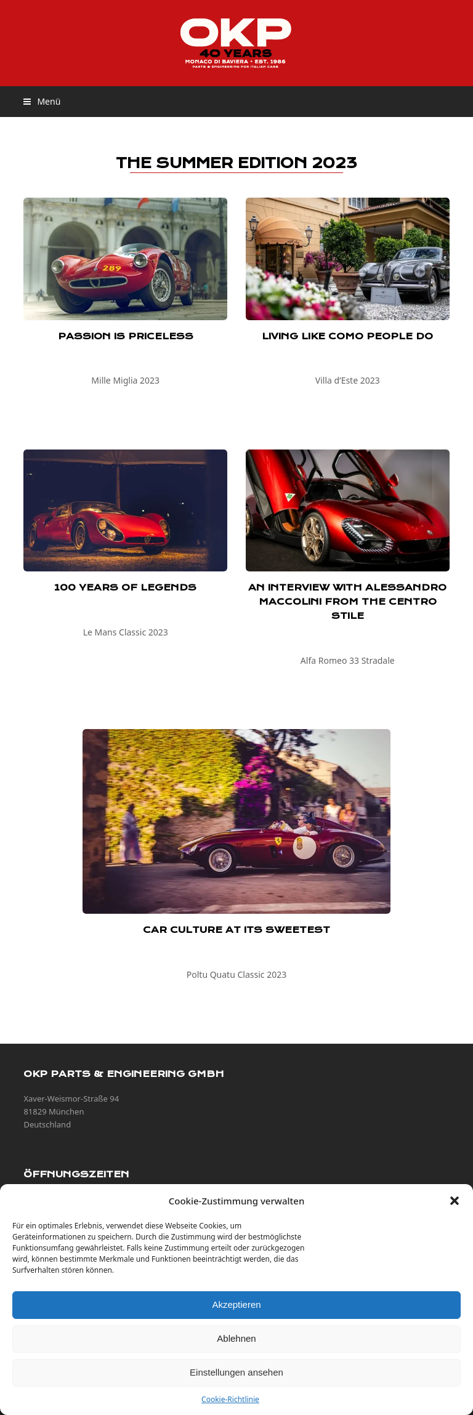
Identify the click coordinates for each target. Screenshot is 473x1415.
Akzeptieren (236, 1304)
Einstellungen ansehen (236, 1372)
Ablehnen (236, 1338)
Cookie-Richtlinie (230, 1399)
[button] (454, 1201)
